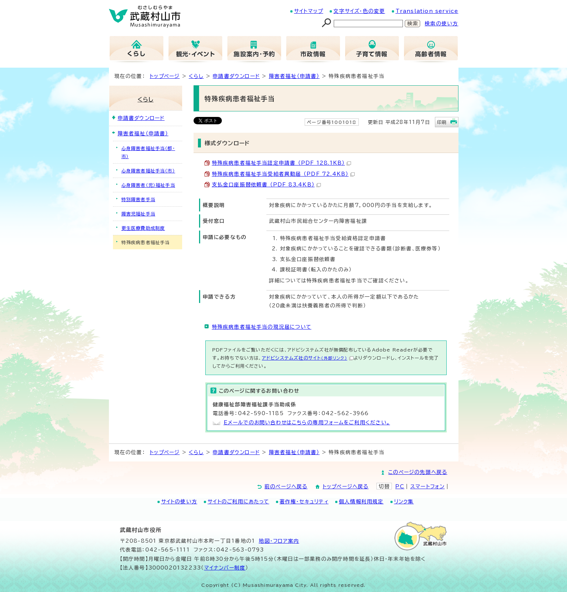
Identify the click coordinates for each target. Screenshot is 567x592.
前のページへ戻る (286, 486)
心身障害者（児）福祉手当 (148, 185)
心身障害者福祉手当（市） (148, 170)
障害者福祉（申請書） (294, 76)
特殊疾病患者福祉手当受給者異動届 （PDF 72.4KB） (283, 173)
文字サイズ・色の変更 (359, 11)
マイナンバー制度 (225, 567)
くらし (196, 76)
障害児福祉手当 (138, 213)
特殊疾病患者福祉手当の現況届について (262, 326)
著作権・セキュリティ (304, 501)
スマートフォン (427, 486)
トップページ (165, 76)
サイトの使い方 (179, 501)
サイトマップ (308, 11)
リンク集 (404, 501)
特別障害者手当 (138, 199)
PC (399, 486)
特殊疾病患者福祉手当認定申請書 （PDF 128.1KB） (281, 162)
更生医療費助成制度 (143, 228)
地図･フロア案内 (279, 540)
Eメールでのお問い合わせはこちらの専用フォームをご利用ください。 (307, 422)
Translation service (427, 11)
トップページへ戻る (346, 486)
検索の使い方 (441, 23)
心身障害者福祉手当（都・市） (148, 152)
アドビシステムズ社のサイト (308, 358)
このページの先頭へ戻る (417, 472)
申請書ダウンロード (236, 76)
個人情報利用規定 (361, 501)
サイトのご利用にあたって (238, 501)
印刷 (442, 122)
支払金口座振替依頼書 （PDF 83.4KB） (266, 184)
